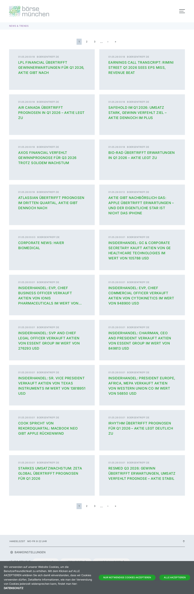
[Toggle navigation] (182, 11)
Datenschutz (13, 588)
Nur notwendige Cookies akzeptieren (127, 577)
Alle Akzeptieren (175, 577)
